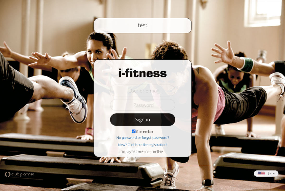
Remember (145, 132)
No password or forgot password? (142, 137)
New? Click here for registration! (142, 145)
